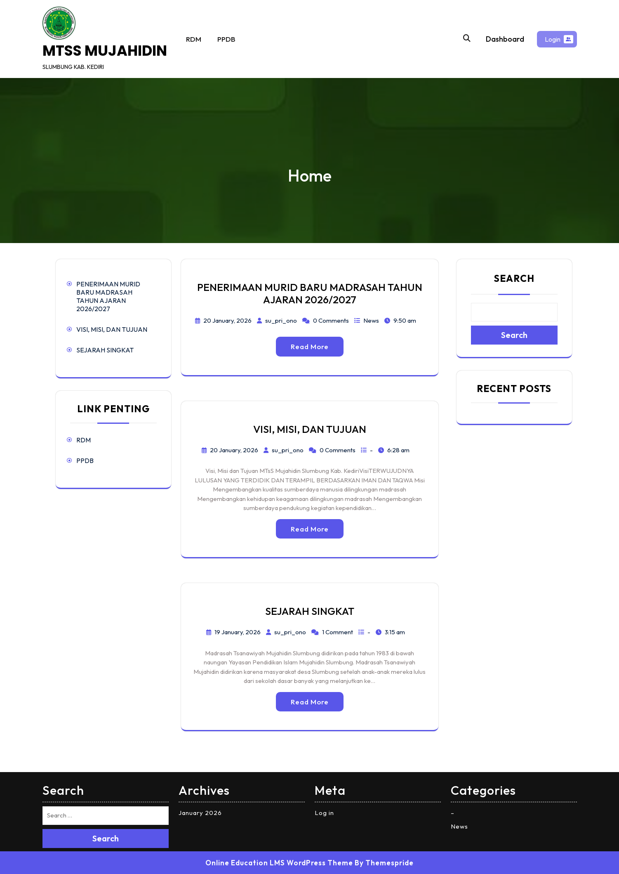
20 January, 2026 (227, 320)
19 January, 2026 (237, 632)
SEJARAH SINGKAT (105, 350)
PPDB (226, 39)
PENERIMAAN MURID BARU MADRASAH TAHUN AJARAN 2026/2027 (108, 296)
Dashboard (505, 39)
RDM (193, 39)
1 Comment (337, 632)
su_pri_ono (281, 320)
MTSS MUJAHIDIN (104, 50)
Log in (324, 813)
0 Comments (331, 320)
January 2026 (200, 813)
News (371, 320)
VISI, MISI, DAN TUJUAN (111, 329)
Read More (310, 346)
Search (514, 278)
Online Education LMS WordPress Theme (279, 862)
